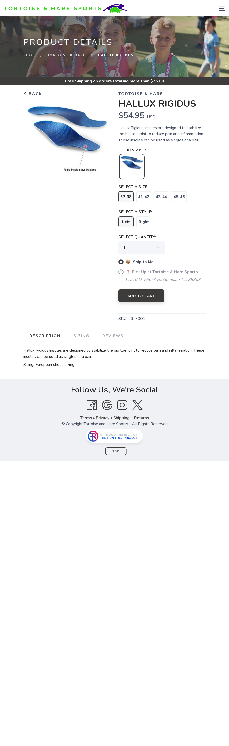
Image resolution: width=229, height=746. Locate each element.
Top (115, 451)
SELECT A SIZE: (133, 187)
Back (32, 94)
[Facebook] (91, 405)
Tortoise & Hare (66, 55)
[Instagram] (122, 405)
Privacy (102, 418)
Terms (86, 418)
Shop (29, 55)
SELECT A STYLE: (135, 212)
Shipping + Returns (131, 418)
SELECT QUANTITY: (137, 237)
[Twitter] (137, 405)
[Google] (107, 405)
